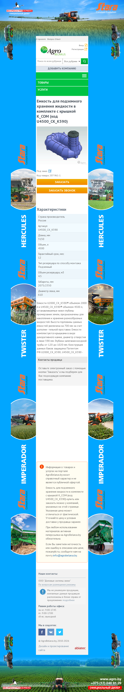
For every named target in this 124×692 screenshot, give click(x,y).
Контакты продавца (50, 359)
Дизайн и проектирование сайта (53, 647)
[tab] (62, 82)
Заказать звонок (62, 190)
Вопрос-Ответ (54, 39)
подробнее (69, 600)
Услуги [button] (43, 90)
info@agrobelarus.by (65, 555)
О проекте (41, 39)
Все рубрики (72, 61)
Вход (81, 45)
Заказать (62, 182)
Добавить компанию (62, 68)
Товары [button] (43, 82)
